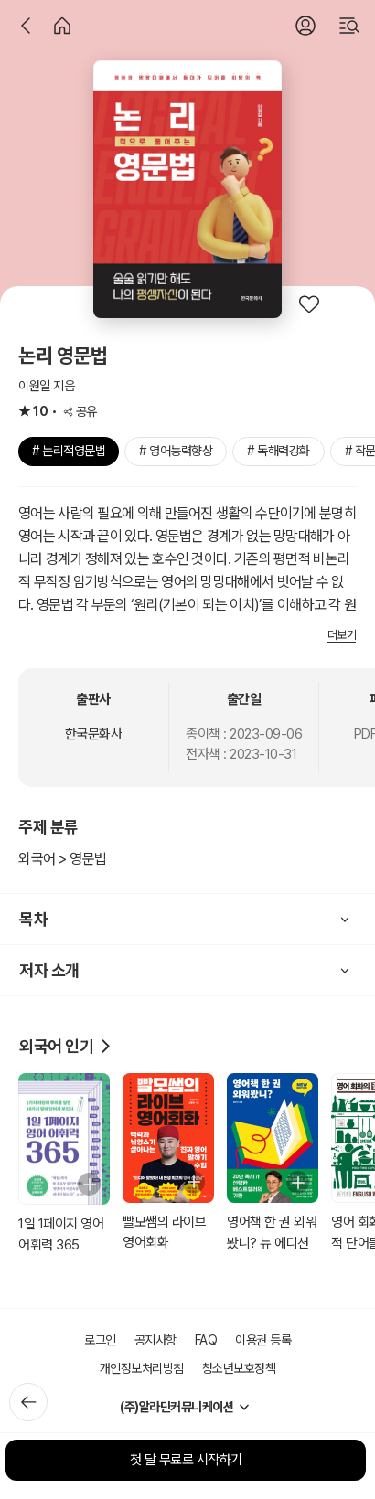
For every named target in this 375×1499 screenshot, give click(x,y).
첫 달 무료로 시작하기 (186, 1459)
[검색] (349, 25)
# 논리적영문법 (68, 450)
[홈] (62, 25)
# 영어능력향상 (175, 450)
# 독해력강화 (278, 450)
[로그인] (305, 25)
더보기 (342, 635)
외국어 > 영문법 (62, 858)
